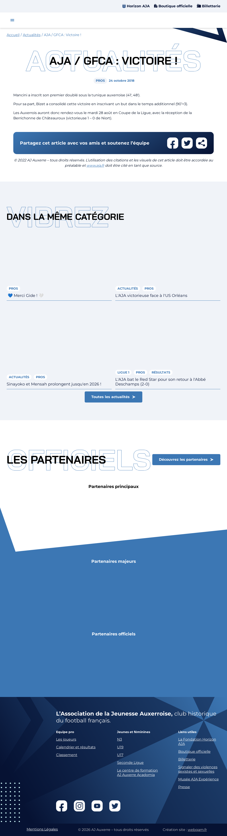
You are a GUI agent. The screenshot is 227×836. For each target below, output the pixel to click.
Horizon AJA (138, 6)
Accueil (13, 35)
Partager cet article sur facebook (172, 143)
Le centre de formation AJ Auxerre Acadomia (137, 772)
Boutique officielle (174, 6)
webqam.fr (197, 830)
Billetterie (210, 6)
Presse (184, 787)
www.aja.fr (95, 165)
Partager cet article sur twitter (187, 143)
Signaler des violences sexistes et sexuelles (197, 769)
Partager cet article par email (201, 143)
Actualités (32, 35)
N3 (119, 739)
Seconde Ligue (130, 763)
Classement (66, 755)
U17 (120, 755)
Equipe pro (65, 732)
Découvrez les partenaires (183, 459)
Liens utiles (187, 732)
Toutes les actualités (110, 397)
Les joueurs (66, 739)
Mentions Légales (42, 829)
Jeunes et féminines (133, 732)
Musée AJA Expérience (198, 779)
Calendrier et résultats (76, 747)
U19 (120, 747)
